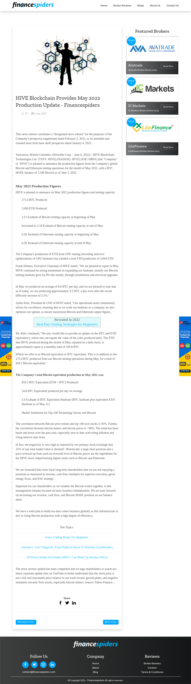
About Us (155, 5)
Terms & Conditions (152, 672)
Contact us (172, 5)
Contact (152, 667)
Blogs (140, 5)
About (95, 667)
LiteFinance (137, 146)
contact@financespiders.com (38, 671)
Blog (95, 672)
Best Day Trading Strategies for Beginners (67, 324)
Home (103, 5)
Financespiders (95, 680)
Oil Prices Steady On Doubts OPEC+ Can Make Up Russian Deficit (67, 557)
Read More (168, 66)
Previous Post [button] (26, 622)
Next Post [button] (111, 622)
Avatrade (135, 65)
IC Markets (136, 106)
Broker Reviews (122, 5)
